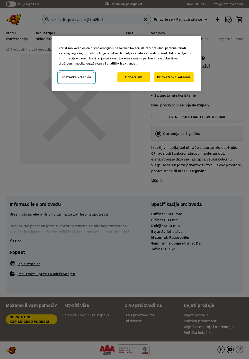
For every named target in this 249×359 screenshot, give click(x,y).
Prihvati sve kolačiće (174, 77)
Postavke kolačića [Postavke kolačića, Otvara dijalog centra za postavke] (76, 77)
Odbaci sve (134, 77)
